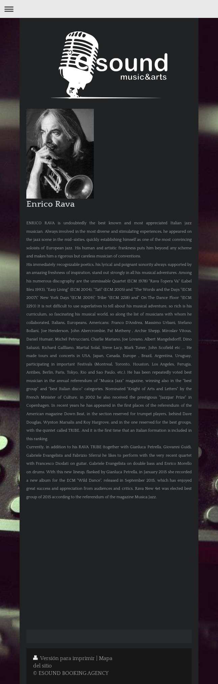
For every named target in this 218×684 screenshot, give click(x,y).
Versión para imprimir (64, 658)
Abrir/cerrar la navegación (109, 9)
